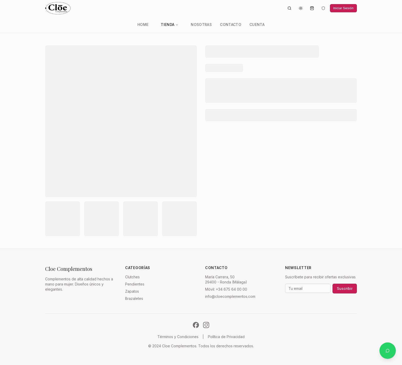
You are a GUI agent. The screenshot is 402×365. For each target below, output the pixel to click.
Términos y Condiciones (177, 336)
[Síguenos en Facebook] (196, 325)
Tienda (169, 24)
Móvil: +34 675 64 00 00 (226, 289)
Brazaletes (134, 298)
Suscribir (345, 288)
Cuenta (257, 24)
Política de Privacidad (226, 336)
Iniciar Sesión (343, 8)
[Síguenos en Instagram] (206, 325)
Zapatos (132, 291)
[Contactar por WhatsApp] (387, 350)
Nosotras (201, 24)
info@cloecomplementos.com (230, 296)
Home (142, 24)
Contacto (230, 24)
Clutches (132, 277)
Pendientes (134, 284)
